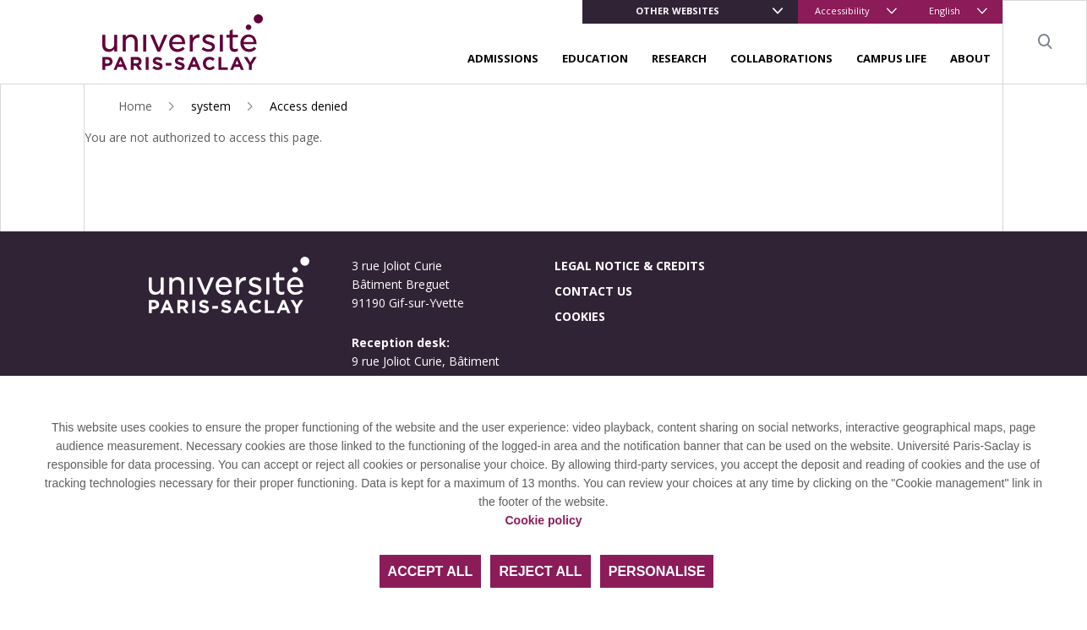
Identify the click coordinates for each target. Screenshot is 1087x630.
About (970, 58)
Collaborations (781, 58)
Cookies (579, 316)
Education (595, 58)
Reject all (540, 571)
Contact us (593, 291)
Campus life (891, 58)
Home (135, 106)
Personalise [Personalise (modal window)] (657, 571)
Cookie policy (543, 520)
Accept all (430, 571)
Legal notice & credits (629, 266)
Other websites (677, 10)
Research (679, 58)
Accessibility (842, 10)
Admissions (502, 58)
